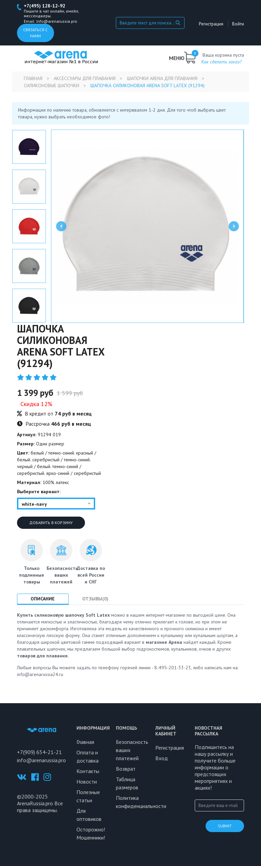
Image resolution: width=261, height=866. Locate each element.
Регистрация (211, 24)
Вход (161, 758)
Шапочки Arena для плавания (162, 78)
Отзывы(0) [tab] (96, 599)
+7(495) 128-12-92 (44, 5)
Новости (86, 781)
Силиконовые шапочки (51, 85)
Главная (33, 78)
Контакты (87, 771)
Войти (238, 24)
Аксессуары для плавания (85, 78)
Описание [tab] (43, 599)
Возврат (126, 768)
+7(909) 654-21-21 (39, 752)
